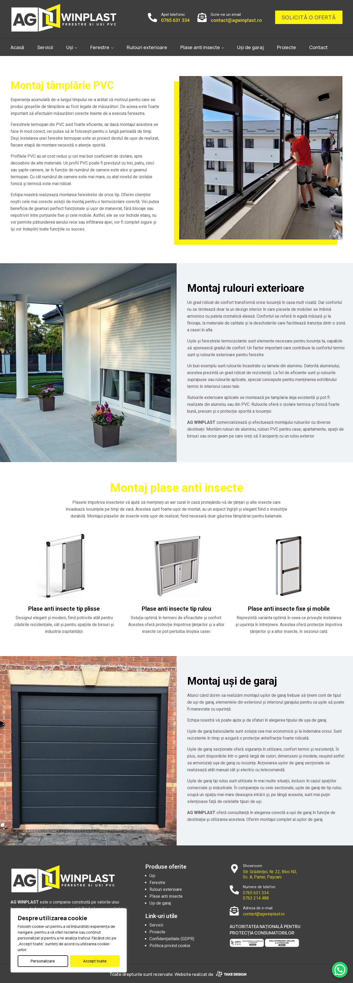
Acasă (17, 47)
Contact (318, 47)
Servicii (45, 47)
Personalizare (43, 960)
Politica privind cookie (169, 945)
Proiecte (286, 47)
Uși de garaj (250, 47)
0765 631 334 (175, 20)
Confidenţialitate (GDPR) (171, 938)
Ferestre (99, 47)
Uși (69, 47)
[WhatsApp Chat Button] (340, 970)
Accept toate (95, 960)
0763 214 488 (256, 898)
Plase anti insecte (200, 47)
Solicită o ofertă (309, 17)
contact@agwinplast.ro (236, 20)
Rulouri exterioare (147, 47)
